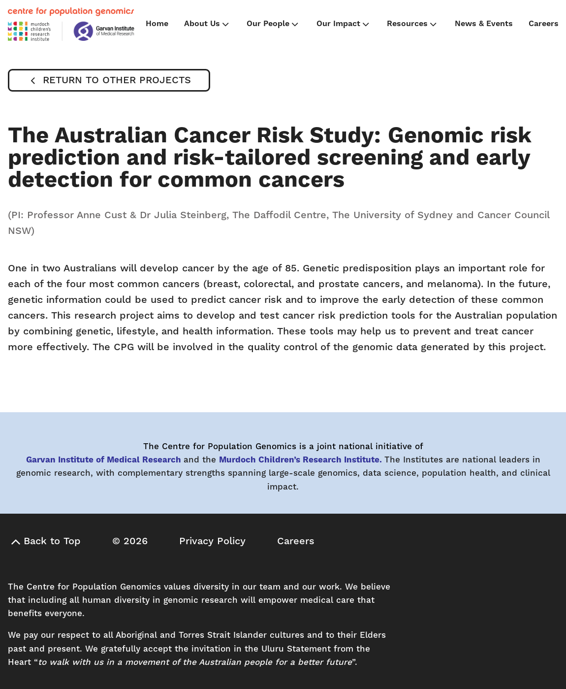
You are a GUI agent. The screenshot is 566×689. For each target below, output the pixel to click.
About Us (207, 24)
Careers (544, 24)
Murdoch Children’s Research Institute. (300, 460)
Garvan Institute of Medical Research (103, 460)
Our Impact (343, 24)
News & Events (484, 24)
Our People (273, 24)
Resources (413, 24)
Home (157, 24)
